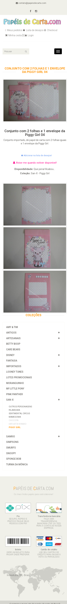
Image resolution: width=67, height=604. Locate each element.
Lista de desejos (33, 30)
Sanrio (10, 436)
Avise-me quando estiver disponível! (35, 162)
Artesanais (13, 338)
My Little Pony (15, 388)
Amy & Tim (12, 327)
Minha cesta (15, 35)
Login (29, 35)
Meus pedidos (13, 30)
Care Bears (13, 349)
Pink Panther (14, 394)
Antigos (11, 332)
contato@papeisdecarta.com (31, 3)
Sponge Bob (13, 458)
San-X (10, 399)
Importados (13, 366)
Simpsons (12, 442)
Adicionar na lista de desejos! (36, 155)
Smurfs (11, 447)
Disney (10, 355)
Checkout (50, 30)
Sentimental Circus (19, 413)
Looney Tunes (14, 371)
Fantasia (11, 360)
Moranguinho (15, 383)
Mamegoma (15, 417)
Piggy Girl (15, 427)
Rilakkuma (14, 410)
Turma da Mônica (17, 464)
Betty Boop (13, 343)
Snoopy (11, 453)
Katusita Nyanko (17, 424)
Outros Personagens (20, 406)
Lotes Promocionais (19, 377)
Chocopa (13, 420)
